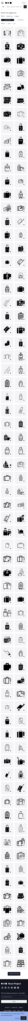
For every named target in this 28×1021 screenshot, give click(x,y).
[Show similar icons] (10, 35)
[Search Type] (3, 6)
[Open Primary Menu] (2, 3)
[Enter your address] (14, 996)
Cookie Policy (16, 1013)
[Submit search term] (25, 6)
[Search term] (15, 6)
